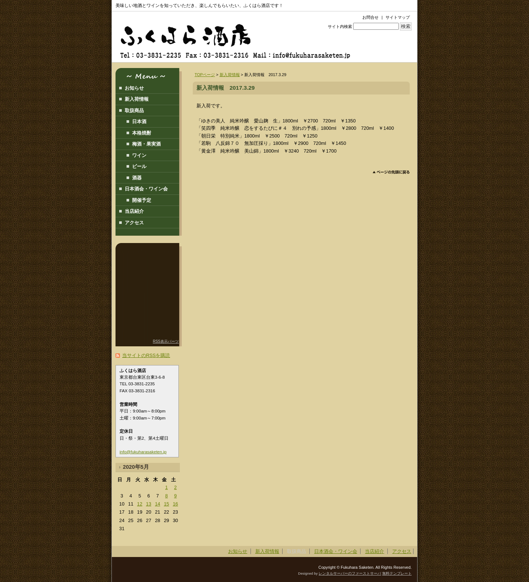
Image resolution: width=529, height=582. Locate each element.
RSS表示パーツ (166, 341)
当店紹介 (134, 211)
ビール (139, 166)
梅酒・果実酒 (146, 144)
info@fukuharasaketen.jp (143, 452)
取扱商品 (134, 110)
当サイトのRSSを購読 (146, 355)
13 (148, 504)
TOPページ (205, 74)
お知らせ (134, 88)
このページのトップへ (391, 172)
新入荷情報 (230, 74)
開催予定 (141, 200)
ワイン (139, 155)
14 (157, 504)
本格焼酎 (141, 133)
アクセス (134, 222)
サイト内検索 (340, 26)
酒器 (137, 178)
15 (166, 504)
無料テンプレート (397, 573)
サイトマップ (398, 17)
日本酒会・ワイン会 (146, 189)
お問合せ (370, 17)
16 (175, 504)
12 (139, 504)
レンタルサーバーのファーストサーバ (350, 573)
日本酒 (139, 121)
